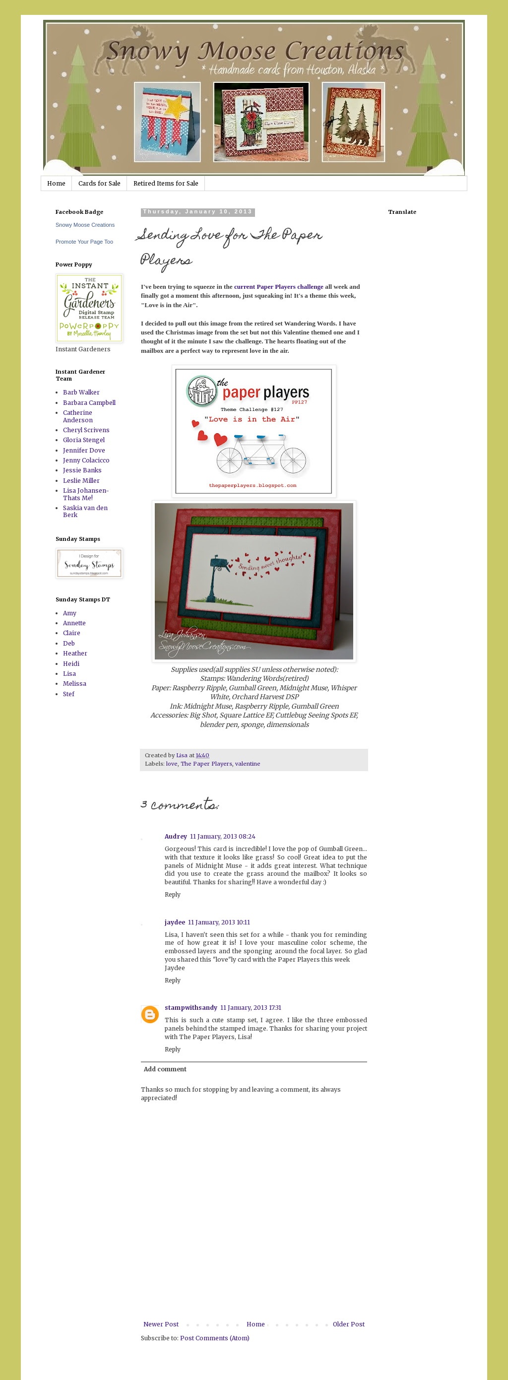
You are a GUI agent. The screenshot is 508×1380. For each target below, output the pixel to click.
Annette (74, 623)
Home (56, 183)
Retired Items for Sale (165, 183)
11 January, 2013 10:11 (219, 922)
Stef (68, 694)
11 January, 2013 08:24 (222, 836)
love (172, 763)
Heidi (71, 663)
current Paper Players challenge (278, 286)
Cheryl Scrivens (86, 430)
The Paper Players (206, 763)
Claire (71, 633)
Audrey (176, 836)
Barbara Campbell (89, 402)
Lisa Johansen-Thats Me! (86, 494)
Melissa (74, 683)
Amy (69, 613)
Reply (173, 894)
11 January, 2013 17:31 (250, 1007)
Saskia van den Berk (85, 511)
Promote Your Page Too (84, 242)
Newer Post (161, 1324)
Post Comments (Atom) (215, 1338)
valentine (247, 763)
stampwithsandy (191, 1007)
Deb (69, 643)
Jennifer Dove (84, 450)
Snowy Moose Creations (85, 225)
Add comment (165, 1069)
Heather (75, 653)
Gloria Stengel (84, 440)
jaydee (175, 922)
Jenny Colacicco (86, 460)
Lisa (69, 673)
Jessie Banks (82, 470)
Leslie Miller (81, 480)
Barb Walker (81, 392)
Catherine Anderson (78, 416)
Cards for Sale (99, 183)
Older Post (349, 1324)
